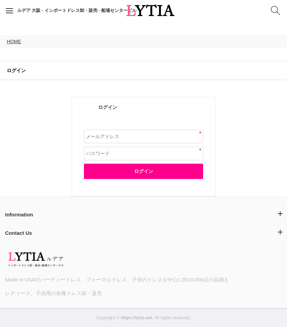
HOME (14, 41)
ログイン (143, 171)
